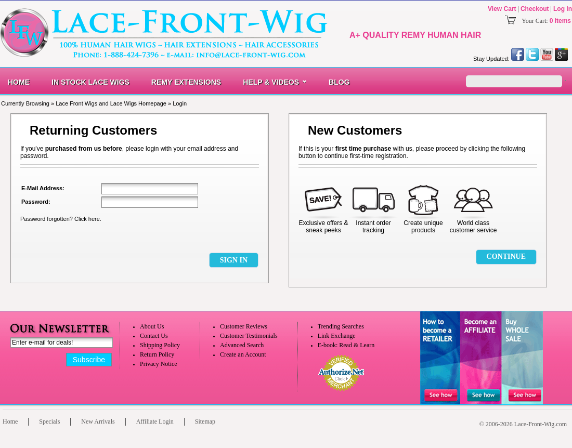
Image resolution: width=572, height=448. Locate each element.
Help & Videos (271, 82)
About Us (152, 326)
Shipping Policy (160, 345)
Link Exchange (337, 335)
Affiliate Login (155, 421)
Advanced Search (242, 345)
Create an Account (243, 354)
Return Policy (157, 354)
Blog (339, 82)
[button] (233, 260)
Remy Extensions (186, 82)
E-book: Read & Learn (346, 345)
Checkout (535, 8)
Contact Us (154, 335)
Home (19, 82)
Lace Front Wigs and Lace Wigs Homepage (111, 103)
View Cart (502, 8)
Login (180, 103)
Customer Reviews (243, 326)
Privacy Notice (158, 363)
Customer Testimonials (249, 335)
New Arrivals (97, 421)
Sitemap (205, 421)
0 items (560, 20)
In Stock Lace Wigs (90, 82)
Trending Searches (341, 326)
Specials (49, 421)
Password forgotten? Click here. (60, 219)
